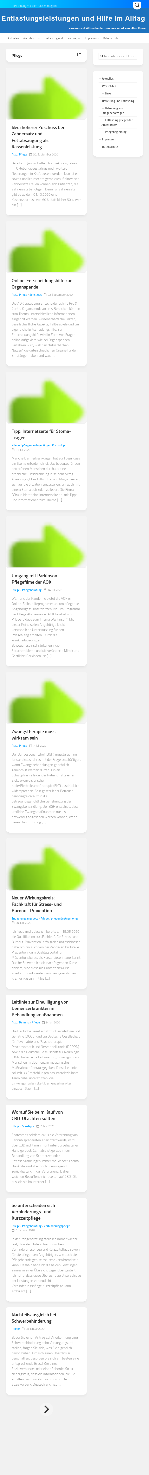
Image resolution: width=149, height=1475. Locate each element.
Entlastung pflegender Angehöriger (117, 122)
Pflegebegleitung (115, 132)
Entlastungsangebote (25, 919)
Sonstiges (35, 295)
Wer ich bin (29, 38)
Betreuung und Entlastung (60, 38)
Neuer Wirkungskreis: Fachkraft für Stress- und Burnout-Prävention (37, 905)
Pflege (23, 155)
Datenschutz (110, 38)
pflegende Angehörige (36, 446)
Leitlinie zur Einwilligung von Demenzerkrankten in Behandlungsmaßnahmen (40, 1009)
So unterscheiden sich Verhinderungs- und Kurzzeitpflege (33, 1213)
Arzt (14, 155)
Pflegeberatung (32, 590)
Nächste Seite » (46, 1411)
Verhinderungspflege (57, 1227)
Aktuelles (13, 38)
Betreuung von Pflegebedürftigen (112, 111)
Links (108, 93)
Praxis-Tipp (59, 446)
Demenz (24, 1024)
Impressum (92, 38)
